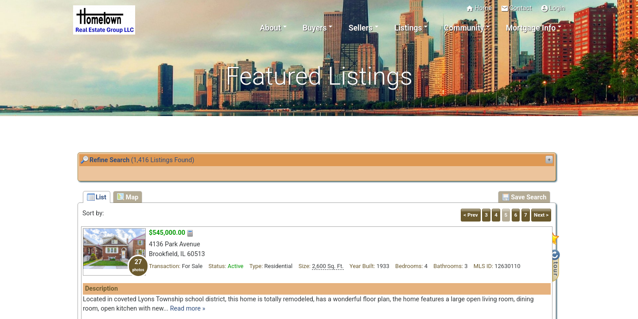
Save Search (524, 197)
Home (479, 8)
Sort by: (93, 213)
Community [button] (464, 27)
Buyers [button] (315, 27)
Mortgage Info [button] (531, 27)
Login (553, 8)
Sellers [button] (361, 27)
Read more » (188, 308)
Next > (541, 215)
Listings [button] (408, 27)
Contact (516, 8)
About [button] (270, 27)
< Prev (470, 215)
